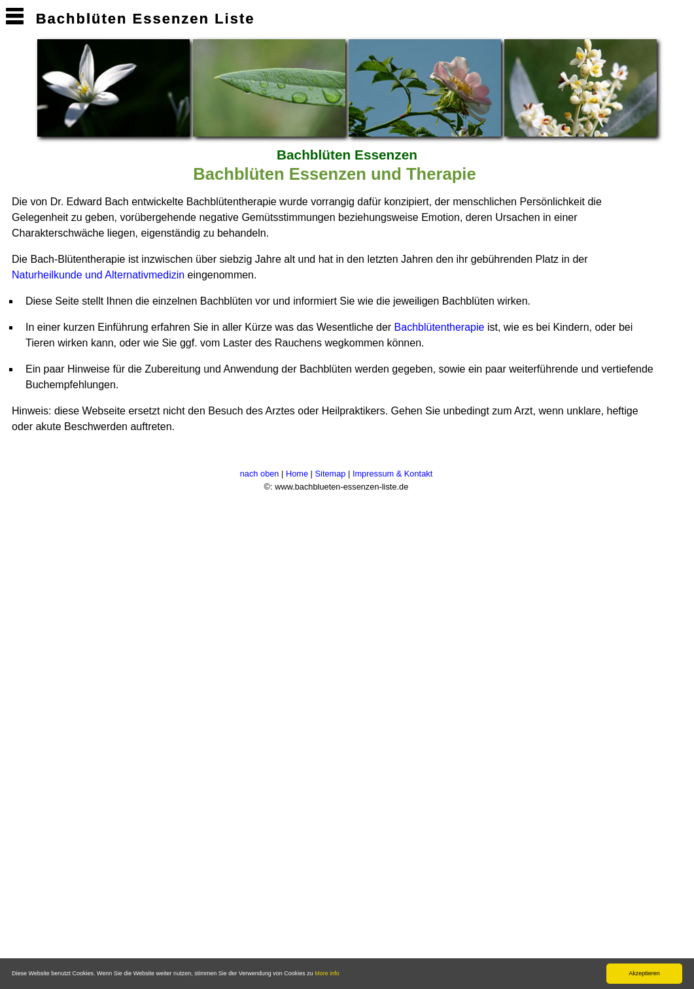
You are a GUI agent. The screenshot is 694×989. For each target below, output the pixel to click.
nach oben (259, 473)
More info (327, 973)
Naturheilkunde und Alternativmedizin (98, 274)
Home (297, 473)
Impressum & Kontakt (392, 473)
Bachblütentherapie (439, 327)
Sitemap (330, 473)
